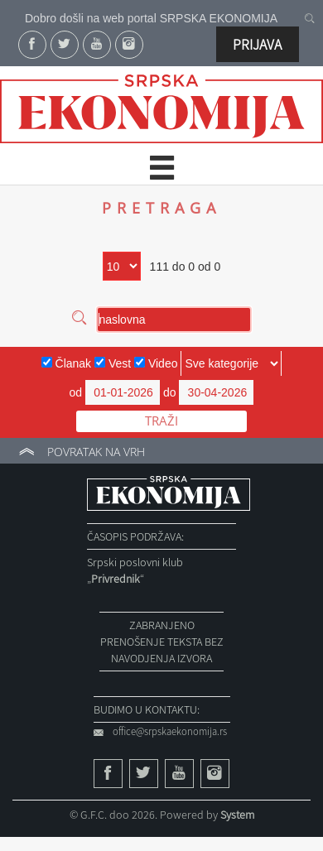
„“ (115, 578)
